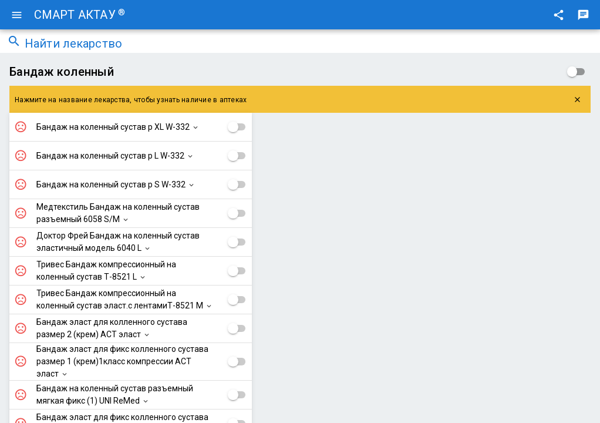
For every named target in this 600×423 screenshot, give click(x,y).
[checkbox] (576, 71)
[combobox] (309, 45)
